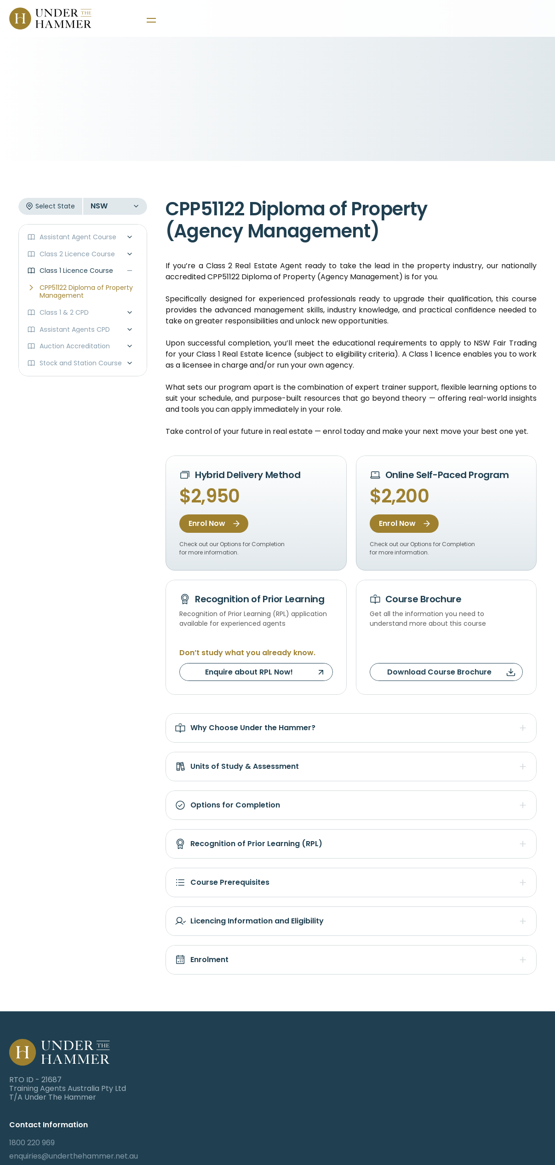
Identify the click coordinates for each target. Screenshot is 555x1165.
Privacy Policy (490, 1129)
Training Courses (496, 1061)
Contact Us (486, 1115)
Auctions (481, 1101)
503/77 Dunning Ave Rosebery (246, 1088)
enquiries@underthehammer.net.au (255, 1075)
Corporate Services (501, 1088)
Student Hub (488, 1075)
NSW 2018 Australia (225, 1097)
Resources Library (498, 1142)
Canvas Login (380, 1061)
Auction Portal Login (392, 1088)
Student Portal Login (392, 1075)
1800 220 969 (213, 1061)
